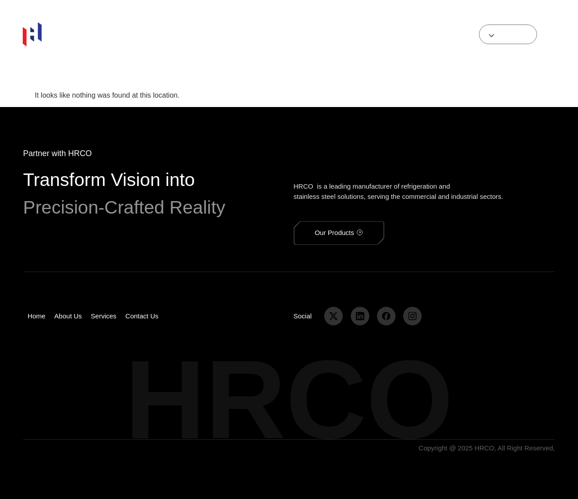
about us (137, 34)
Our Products (182, 34)
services (229, 34)
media (299, 34)
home (106, 34)
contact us (266, 34)
